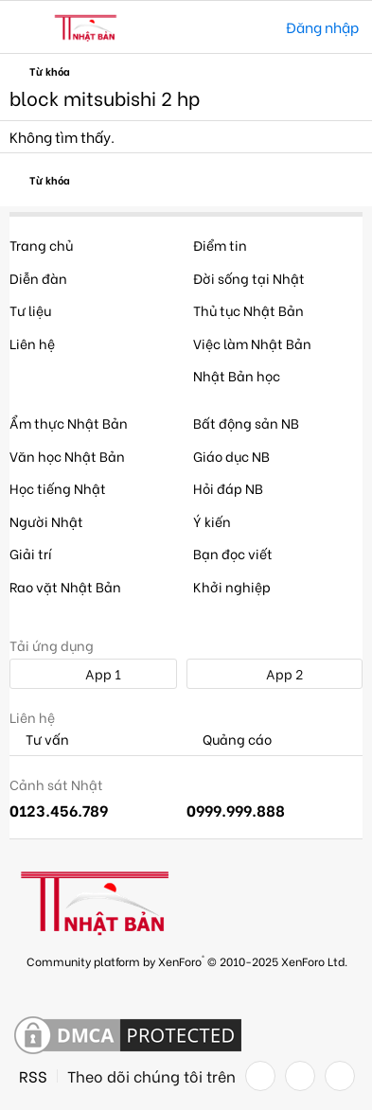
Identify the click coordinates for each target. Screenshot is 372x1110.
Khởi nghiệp (232, 586)
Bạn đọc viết (233, 553)
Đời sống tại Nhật (249, 278)
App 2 (274, 673)
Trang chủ (41, 245)
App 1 (92, 673)
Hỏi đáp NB (228, 488)
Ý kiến (212, 521)
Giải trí (30, 553)
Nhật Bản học (236, 375)
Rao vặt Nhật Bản (65, 586)
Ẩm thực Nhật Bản (68, 422)
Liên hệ (32, 343)
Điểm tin (220, 245)
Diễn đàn (38, 278)
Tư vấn (39, 739)
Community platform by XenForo (187, 960)
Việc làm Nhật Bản (252, 343)
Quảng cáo (229, 739)
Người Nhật (46, 521)
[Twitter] (300, 1076)
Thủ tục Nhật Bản (248, 310)
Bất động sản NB (246, 422)
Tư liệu (30, 310)
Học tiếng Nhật (57, 488)
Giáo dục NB (231, 456)
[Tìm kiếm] (257, 26)
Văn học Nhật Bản (67, 456)
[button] (26, 27)
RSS (33, 1076)
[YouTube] (340, 1076)
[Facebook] (260, 1076)
